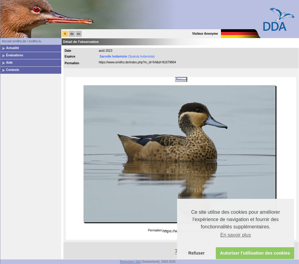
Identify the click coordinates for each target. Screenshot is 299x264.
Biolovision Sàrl (130, 261)
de (71, 33)
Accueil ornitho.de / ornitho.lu (21, 41)
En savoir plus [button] (235, 235)
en (78, 33)
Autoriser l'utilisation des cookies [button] (255, 253)
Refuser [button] (196, 253)
